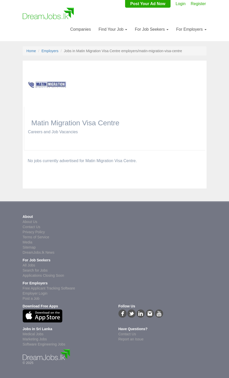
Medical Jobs (33, 334)
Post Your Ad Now (147, 4)
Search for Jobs (35, 270)
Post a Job (31, 298)
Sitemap (29, 247)
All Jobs (29, 265)
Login (181, 4)
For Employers (191, 29)
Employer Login (35, 293)
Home (31, 51)
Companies (80, 29)
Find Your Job (113, 29)
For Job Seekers (151, 29)
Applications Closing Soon (43, 275)
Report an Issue (131, 339)
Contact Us (31, 227)
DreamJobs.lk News (38, 252)
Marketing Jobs (35, 339)
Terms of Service (36, 237)
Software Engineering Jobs (44, 344)
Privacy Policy (34, 232)
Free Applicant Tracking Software (49, 288)
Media (27, 242)
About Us (30, 222)
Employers (50, 51)
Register (198, 4)
